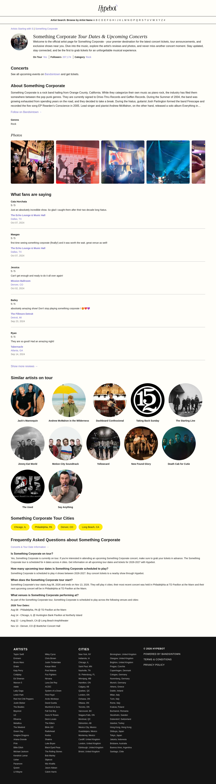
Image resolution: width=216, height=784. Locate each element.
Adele (16, 687)
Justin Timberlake (53, 662)
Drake (16, 666)
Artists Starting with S (22, 28)
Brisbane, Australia (118, 743)
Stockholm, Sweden (119, 715)
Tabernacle (17, 346)
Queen (17, 768)
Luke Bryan (50, 743)
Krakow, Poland (117, 707)
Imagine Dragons (21, 735)
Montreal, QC (84, 719)
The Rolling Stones (53, 751)
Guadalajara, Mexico (87, 731)
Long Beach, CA (90, 527)
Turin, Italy (114, 699)
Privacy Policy (154, 664)
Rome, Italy (115, 703)
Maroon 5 (18, 683)
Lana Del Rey (51, 683)
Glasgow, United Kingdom (121, 658)
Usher (16, 760)
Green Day (18, 731)
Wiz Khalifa (50, 764)
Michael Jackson (21, 751)
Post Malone (50, 670)
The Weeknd (19, 727)
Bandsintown (53, 74)
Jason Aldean (51, 768)
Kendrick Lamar (21, 755)
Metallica (17, 723)
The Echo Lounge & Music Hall (28, 215)
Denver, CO (17, 284)
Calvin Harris (51, 772)
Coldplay (17, 674)
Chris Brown (50, 658)
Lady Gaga (18, 691)
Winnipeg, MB (84, 678)
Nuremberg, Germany (120, 678)
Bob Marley (50, 755)
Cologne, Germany (118, 674)
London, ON (83, 695)
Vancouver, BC (85, 711)
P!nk (16, 743)
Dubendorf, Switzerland (120, 719)
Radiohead (50, 731)
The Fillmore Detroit (22, 313)
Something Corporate (46, 28)
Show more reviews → (24, 366)
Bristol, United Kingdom (89, 751)
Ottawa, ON (83, 703)
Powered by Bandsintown (162, 654)
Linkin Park (18, 695)
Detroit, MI (16, 317)
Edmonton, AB (84, 723)
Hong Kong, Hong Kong (120, 727)
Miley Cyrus (50, 654)
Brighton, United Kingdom (121, 662)
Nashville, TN (84, 670)
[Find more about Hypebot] (108, 8)
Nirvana (48, 678)
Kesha (48, 735)
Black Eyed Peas (52, 747)
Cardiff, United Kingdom (89, 739)
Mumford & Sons (52, 707)
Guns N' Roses (52, 715)
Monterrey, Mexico (86, 735)
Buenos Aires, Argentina (121, 747)
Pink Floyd (50, 695)
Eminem (17, 658)
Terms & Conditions (158, 659)
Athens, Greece (117, 687)
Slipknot (48, 760)
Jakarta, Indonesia (118, 739)
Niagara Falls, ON (86, 715)
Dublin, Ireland (116, 691)
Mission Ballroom (21, 281)
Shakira (48, 739)
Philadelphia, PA (43, 527)
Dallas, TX (16, 219)
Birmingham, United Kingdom (123, 654)
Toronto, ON (83, 707)
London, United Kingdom (89, 743)
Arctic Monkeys (52, 699)
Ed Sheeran (19, 678)
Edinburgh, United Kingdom (90, 747)
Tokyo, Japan (116, 735)
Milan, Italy (115, 695)
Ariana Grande (20, 739)
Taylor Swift (19, 654)
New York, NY (84, 654)
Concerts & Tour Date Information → (30, 547)
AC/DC (48, 687)
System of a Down (53, 691)
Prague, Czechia (117, 666)
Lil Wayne (18, 772)
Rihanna (17, 719)
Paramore (18, 764)
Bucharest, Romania (119, 711)
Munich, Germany (118, 683)
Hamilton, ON (84, 683)
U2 (15, 715)
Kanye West (50, 666)
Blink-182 (49, 727)
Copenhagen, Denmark (120, 670)
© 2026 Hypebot (154, 648)
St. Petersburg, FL (86, 674)
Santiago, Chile (117, 751)
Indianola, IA (84, 658)
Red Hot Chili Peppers (24, 699)
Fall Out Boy (50, 711)
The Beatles (19, 707)
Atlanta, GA (17, 350)
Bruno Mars (19, 662)
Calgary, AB (83, 687)
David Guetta (51, 703)
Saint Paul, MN (85, 666)
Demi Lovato (50, 719)
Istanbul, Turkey (117, 723)
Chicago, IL (20, 527)
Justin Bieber (19, 703)
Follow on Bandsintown (26, 112)
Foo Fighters (50, 674)
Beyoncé (17, 711)
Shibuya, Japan (117, 731)
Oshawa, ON (84, 699)
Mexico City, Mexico (87, 727)
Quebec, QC (84, 691)
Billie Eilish (18, 747)
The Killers (50, 723)
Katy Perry (18, 670)
